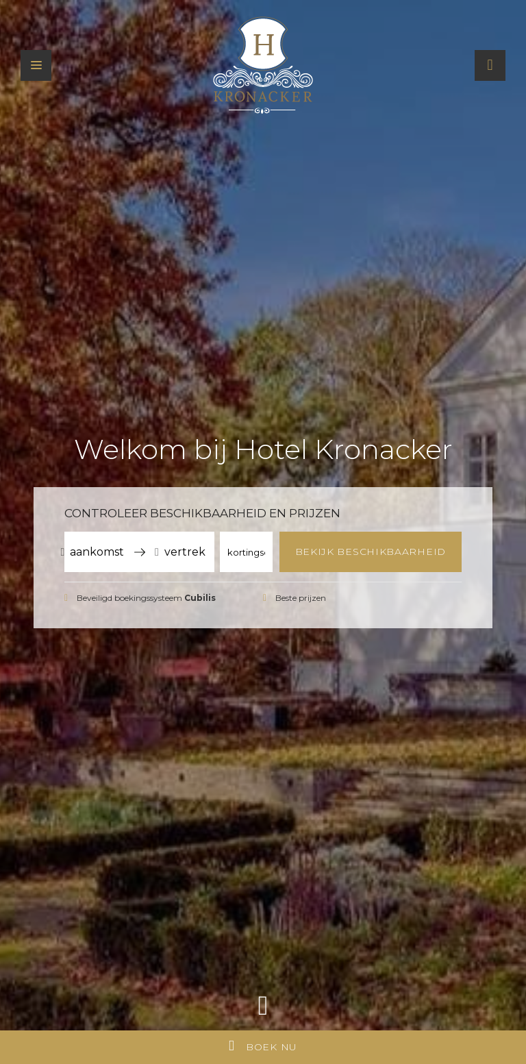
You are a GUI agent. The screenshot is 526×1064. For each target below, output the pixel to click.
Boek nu (263, 1046)
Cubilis (200, 598)
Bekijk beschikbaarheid (370, 551)
